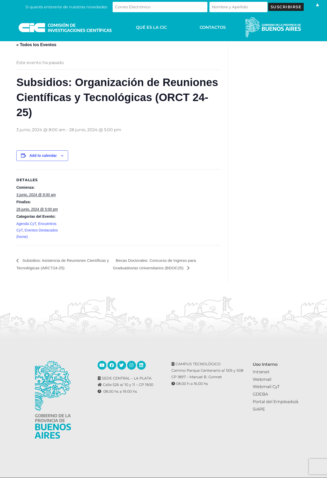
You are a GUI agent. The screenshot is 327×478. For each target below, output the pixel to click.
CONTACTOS (213, 27)
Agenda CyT (26, 224)
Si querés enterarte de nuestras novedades (82, 6)
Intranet (261, 371)
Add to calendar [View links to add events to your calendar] (43, 155)
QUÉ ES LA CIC (151, 27)
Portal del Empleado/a (275, 401)
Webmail (262, 379)
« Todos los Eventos (36, 45)
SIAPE (259, 409)
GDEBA (260, 394)
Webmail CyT (266, 386)
